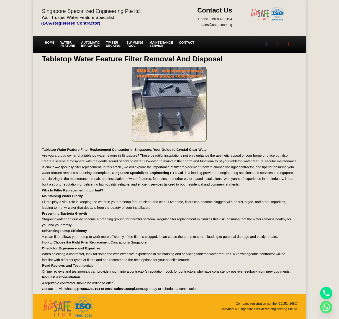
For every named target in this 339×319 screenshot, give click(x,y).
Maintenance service (161, 44)
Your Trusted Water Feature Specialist (77, 17)
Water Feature (67, 44)
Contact (186, 42)
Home (49, 42)
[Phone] (326, 293)
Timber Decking (113, 44)
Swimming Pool (135, 44)
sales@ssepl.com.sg (216, 25)
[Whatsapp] (326, 307)
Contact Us (214, 10)
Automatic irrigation (90, 44)
